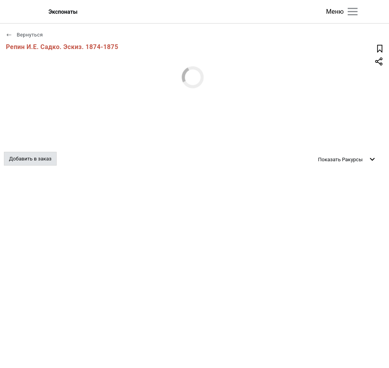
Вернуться (24, 35)
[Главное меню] (352, 11)
